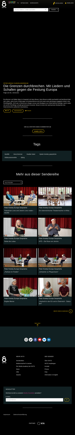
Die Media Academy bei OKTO (25, 363)
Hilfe (17, 369)
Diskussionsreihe (11, 157)
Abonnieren (18, 110)
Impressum (6, 411)
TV (18, 3)
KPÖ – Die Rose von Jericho (48, 239)
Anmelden (38, 131)
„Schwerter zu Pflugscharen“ (47, 270)
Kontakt (47, 363)
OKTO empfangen (50, 360)
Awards (18, 371)
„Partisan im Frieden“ (10, 270)
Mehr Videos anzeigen (62, 308)
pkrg (23, 157)
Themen (54, 9)
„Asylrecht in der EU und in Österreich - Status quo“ (54, 299)
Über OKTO (48, 357)
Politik (7, 153)
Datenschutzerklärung (20, 411)
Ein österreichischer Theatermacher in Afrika (52, 210)
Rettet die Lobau (9, 239)
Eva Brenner (18, 153)
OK (67, 396)
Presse (47, 366)
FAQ (46, 369)
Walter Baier (31, 153)
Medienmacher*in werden (24, 360)
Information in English (51, 371)
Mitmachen (25, 3)
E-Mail (8, 393)
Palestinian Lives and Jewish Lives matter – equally (20, 210)
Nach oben (37, 321)
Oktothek (12, 3)
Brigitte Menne (8, 299)
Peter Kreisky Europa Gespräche (15, 83)
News (18, 366)
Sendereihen (20, 357)
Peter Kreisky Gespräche (48, 153)
